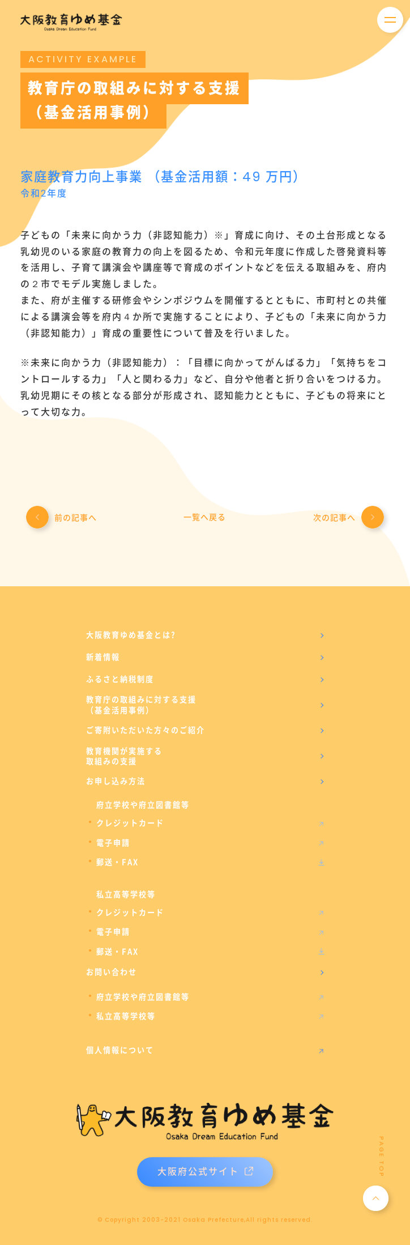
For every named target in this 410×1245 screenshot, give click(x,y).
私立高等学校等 (126, 1016)
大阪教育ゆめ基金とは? (131, 635)
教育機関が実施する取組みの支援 (124, 756)
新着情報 (103, 657)
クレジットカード (130, 823)
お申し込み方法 (116, 781)
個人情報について (120, 1050)
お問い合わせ (111, 972)
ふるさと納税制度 (120, 679)
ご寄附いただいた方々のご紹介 (145, 730)
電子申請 (113, 843)
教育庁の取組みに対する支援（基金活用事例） (141, 705)
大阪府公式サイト (205, 1171)
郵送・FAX (117, 862)
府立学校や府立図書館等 (143, 997)
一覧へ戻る (204, 517)
